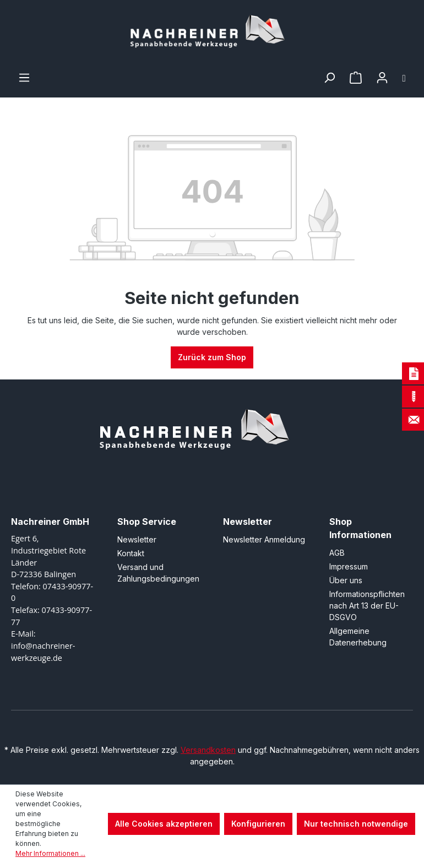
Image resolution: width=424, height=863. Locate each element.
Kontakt (130, 553)
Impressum (348, 566)
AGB (337, 552)
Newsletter (136, 539)
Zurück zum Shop (212, 357)
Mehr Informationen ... (50, 853)
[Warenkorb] (404, 78)
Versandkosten (208, 750)
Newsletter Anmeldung (264, 539)
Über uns (345, 580)
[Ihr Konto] (382, 78)
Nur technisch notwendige (356, 823)
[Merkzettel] (356, 78)
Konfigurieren (258, 823)
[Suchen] (329, 78)
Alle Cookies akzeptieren (164, 823)
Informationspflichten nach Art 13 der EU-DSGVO (367, 605)
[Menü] (24, 78)
